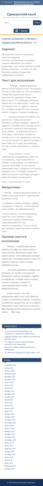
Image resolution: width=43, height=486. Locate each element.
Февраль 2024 (10, 374)
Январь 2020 (9, 431)
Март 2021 (9, 411)
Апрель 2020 (9, 428)
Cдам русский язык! (21, 14)
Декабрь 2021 (10, 394)
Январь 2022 (9, 391)
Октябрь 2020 (10, 420)
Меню (21, 30)
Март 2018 (9, 463)
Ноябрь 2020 (10, 417)
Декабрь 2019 (10, 434)
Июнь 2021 (9, 405)
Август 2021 (9, 400)
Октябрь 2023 (10, 379)
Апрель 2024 (9, 371)
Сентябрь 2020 (10, 423)
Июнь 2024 (9, 368)
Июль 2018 (9, 457)
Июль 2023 (9, 385)
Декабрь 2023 (10, 377)
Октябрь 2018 (10, 454)
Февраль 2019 (10, 449)
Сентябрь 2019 (10, 440)
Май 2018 (8, 460)
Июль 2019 (9, 446)
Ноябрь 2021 (10, 397)
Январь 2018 (9, 469)
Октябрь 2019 (10, 437)
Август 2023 (9, 382)
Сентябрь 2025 (10, 365)
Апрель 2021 (9, 408)
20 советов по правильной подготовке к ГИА (22, 352)
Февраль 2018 (10, 466)
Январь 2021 (9, 414)
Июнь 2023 (9, 388)
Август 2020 (9, 426)
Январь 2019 (9, 451)
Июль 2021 (9, 402)
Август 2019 (9, 443)
